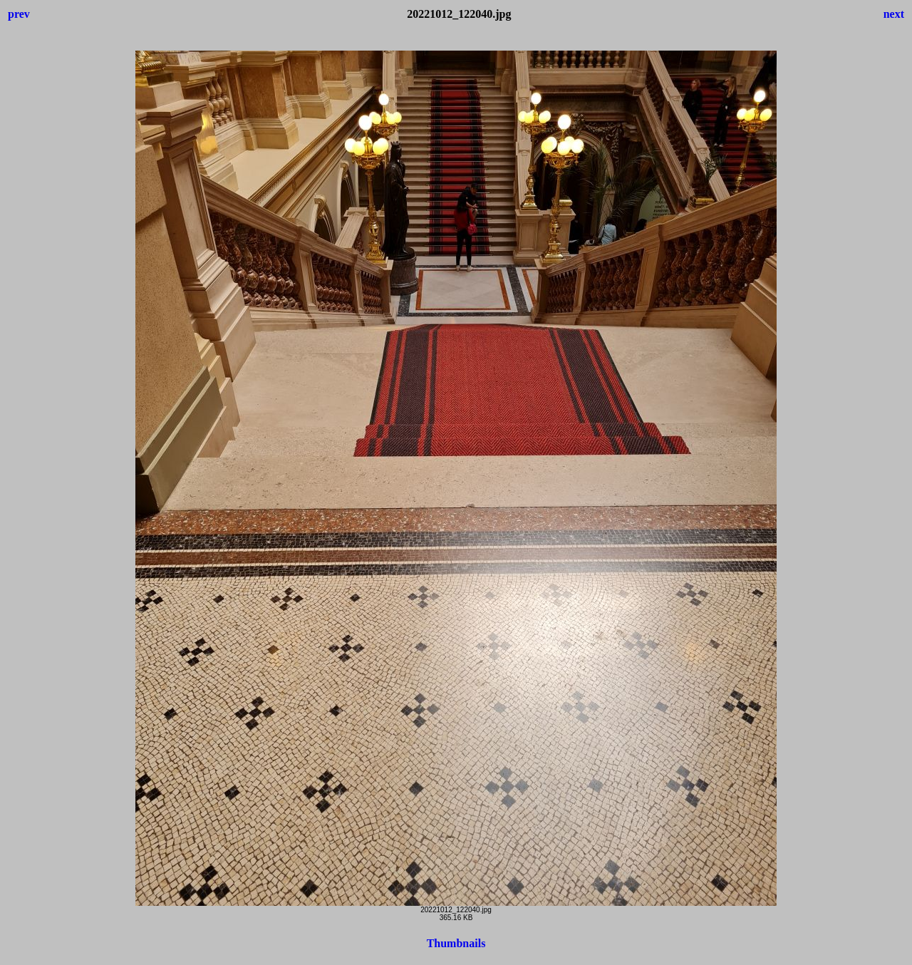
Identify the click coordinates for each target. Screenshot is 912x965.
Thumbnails (456, 943)
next (894, 14)
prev (19, 14)
